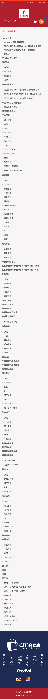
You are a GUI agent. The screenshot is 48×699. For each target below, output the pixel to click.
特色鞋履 (7, 344)
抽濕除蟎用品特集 (9, 312)
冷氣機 (7, 185)
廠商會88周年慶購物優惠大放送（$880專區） (21, 266)
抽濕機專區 (7, 308)
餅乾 (6, 487)
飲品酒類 (6, 496)
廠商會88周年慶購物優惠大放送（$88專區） (21, 270)
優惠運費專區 (7, 84)
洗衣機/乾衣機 (10, 206)
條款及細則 (8, 604)
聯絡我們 (7, 608)
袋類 (6, 353)
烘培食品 (7, 383)
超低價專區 (7, 447)
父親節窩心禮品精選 (10, 365)
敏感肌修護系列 (8, 316)
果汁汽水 (7, 514)
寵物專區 (6, 244)
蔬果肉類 (7, 395)
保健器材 (7, 67)
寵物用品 (7, 253)
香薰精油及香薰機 (11, 166)
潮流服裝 (7, 340)
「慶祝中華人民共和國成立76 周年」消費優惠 (21, 46)
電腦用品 (7, 292)
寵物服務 (7, 249)
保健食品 (7, 76)
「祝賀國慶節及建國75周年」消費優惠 (18, 50)
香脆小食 (7, 492)
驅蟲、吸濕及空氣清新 (13, 170)
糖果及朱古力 (9, 483)
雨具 (6, 158)
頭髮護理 (7, 439)
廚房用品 (7, 137)
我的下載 (7, 562)
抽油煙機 (7, 197)
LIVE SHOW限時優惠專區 (13, 42)
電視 (6, 239)
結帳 (4, 570)
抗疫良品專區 (7, 305)
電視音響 (7, 296)
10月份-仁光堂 (10, 461)
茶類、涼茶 (8, 527)
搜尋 (4, 574)
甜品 (6, 387)
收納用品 (7, 141)
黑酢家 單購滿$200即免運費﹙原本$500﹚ (21, 98)
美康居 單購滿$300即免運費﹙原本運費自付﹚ (22, 90)
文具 (6, 145)
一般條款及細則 (10, 620)
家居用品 (6, 115)
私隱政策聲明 (9, 616)
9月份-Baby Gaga (11, 465)
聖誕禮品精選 (7, 443)
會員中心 (6, 539)
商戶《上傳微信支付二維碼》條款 (17, 587)
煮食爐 (7, 222)
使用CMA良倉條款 (11, 583)
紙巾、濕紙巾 (9, 154)
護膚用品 (7, 435)
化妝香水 (7, 422)
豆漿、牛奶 (8, 531)
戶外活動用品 (7, 301)
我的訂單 (7, 557)
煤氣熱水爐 (8, 218)
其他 (6, 80)
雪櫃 (6, 235)
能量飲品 (7, 522)
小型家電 (7, 193)
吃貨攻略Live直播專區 (11, 103)
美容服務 (7, 430)
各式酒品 (7, 506)
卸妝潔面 (7, 426)
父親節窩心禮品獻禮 (10, 361)
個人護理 (7, 120)
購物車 (5, 566)
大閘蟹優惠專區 (8, 111)
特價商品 (6, 535)
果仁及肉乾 (8, 479)
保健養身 (6, 62)
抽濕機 (7, 201)
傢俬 (6, 124)
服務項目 (6, 357)
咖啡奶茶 (7, 510)
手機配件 (7, 283)
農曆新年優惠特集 (9, 451)
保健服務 (7, 72)
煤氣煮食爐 (8, 214)
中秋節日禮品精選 (9, 58)
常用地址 (7, 553)
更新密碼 (7, 549)
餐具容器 (7, 162)
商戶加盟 (7, 595)
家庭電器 (6, 175)
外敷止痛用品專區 (9, 107)
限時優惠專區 (7, 455)
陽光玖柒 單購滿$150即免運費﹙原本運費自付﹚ (23, 94)
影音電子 (6, 274)
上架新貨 (6, 54)
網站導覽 (11, 31)
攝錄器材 (7, 288)
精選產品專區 (7, 369)
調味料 (7, 399)
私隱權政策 (20, 660)
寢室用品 (7, 133)
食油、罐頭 (8, 404)
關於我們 (7, 612)
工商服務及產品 (8, 262)
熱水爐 (7, 226)
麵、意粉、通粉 (10, 408)
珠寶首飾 (7, 349)
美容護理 (6, 412)
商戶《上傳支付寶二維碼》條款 (16, 591)
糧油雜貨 (6, 373)
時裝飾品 (6, 326)
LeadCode (28, 695)
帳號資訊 (7, 545)
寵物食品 (7, 257)
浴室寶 (7, 210)
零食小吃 (6, 469)
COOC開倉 (6, 38)
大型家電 (7, 189)
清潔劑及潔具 (9, 149)
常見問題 (7, 600)
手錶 (6, 336)
